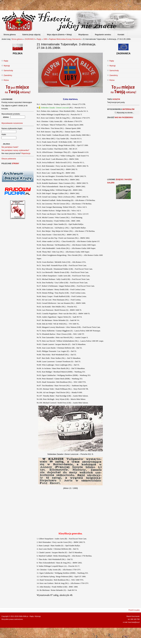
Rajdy (39, 39)
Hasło (3, 134)
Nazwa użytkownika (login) (11, 128)
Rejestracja (25, 153)
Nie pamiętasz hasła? (9, 147)
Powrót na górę (134, 610)
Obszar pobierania (8, 159)
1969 (45, 39)
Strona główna (17, 39)
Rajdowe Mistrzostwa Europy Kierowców (65, 39)
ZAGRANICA (30, 39)
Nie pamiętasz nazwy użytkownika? (15, 150)
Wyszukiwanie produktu (10, 114)
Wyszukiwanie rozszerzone (12, 123)
